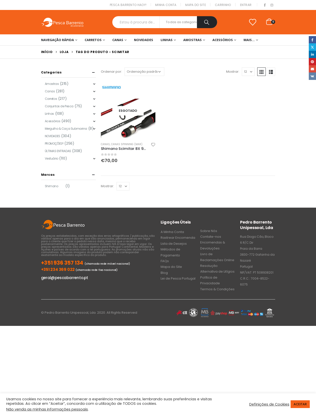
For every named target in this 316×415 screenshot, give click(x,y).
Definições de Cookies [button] (269, 404)
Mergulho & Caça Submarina (66, 128)
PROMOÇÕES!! (54, 143)
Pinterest (312, 61)
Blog (164, 272)
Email (312, 68)
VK (312, 76)
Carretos (93, 40)
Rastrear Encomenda (178, 237)
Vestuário (51, 158)
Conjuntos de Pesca (59, 106)
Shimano (51, 186)
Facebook (312, 39)
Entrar (246, 5)
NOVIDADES (143, 40)
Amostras (192, 40)
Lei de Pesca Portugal (178, 278)
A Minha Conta (172, 232)
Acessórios (222, 40)
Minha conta (165, 5)
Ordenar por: (111, 71)
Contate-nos (210, 236)
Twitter (312, 47)
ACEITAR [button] (300, 404)
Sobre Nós (208, 231)
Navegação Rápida (57, 40)
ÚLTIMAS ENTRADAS (58, 151)
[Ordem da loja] (144, 71)
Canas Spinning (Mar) (126, 144)
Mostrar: (232, 71)
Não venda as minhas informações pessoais (47, 409)
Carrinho (223, 5)
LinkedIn (312, 54)
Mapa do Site (195, 5)
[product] (128, 110)
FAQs (165, 261)
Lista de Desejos (174, 243)
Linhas (167, 40)
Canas (117, 40)
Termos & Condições (217, 289)
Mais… (249, 40)
